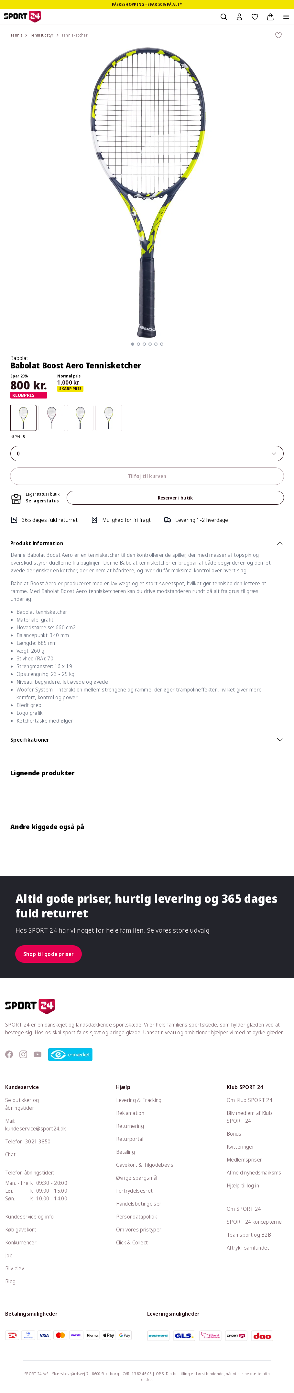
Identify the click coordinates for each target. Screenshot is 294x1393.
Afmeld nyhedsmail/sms (254, 1172)
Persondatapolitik (136, 1216)
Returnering (130, 1125)
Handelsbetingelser (139, 1203)
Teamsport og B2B (249, 1234)
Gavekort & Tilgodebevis (144, 1164)
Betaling (125, 1151)
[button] (132, 344)
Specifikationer (147, 740)
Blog (10, 1281)
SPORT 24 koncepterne (254, 1221)
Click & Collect (132, 1242)
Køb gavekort (20, 1229)
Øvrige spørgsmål (137, 1177)
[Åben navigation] (286, 17)
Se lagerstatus (42, 501)
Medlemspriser (244, 1159)
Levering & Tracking (139, 1100)
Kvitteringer (240, 1146)
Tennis (16, 35)
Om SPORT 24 (244, 1208)
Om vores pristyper (139, 1229)
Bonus (234, 1133)
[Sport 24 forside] (22, 17)
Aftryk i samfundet (248, 1247)
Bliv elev (14, 1268)
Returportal (130, 1138)
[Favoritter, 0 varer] (255, 17)
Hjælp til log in (243, 1185)
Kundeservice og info (29, 1216)
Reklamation (130, 1113)
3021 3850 (38, 1141)
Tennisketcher (74, 35)
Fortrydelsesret (134, 1190)
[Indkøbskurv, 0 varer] (270, 17)
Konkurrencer (21, 1242)
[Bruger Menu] (239, 17)
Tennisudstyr (42, 35)
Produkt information (147, 543)
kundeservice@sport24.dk (35, 1128)
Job (9, 1255)
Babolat (19, 358)
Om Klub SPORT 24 (249, 1100)
